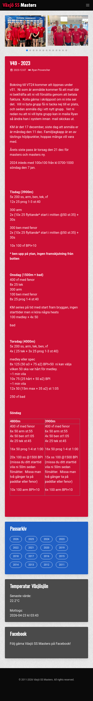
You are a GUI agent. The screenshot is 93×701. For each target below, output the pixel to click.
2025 (31, 539)
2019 (62, 547)
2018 (16, 556)
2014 (16, 564)
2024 (46, 539)
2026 (16, 539)
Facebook (63, 644)
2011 (62, 564)
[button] (87, 5)
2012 (46, 564)
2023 (62, 539)
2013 (31, 564)
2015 (62, 556)
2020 (46, 547)
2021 (31, 547)
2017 (31, 556)
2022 (16, 547)
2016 (46, 556)
